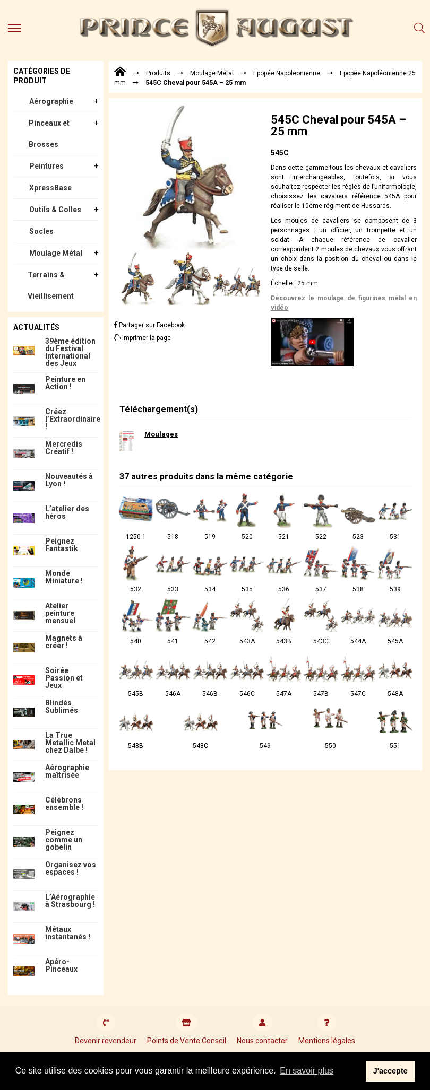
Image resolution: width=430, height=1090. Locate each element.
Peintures (46, 166)
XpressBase (50, 188)
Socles (41, 231)
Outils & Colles (55, 209)
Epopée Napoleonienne (286, 73)
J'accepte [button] (390, 1071)
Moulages (161, 434)
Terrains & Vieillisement (51, 285)
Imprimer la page (142, 338)
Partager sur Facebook (149, 325)
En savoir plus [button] (306, 1070)
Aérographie (51, 101)
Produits (158, 73)
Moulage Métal (55, 253)
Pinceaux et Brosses (49, 134)
